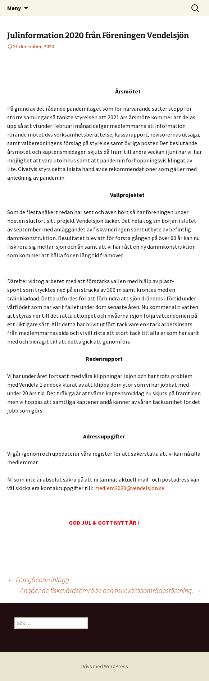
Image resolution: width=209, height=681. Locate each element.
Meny (14, 7)
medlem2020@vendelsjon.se (129, 488)
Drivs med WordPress (104, 666)
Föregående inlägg (38, 579)
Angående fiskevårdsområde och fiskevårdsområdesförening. (111, 590)
